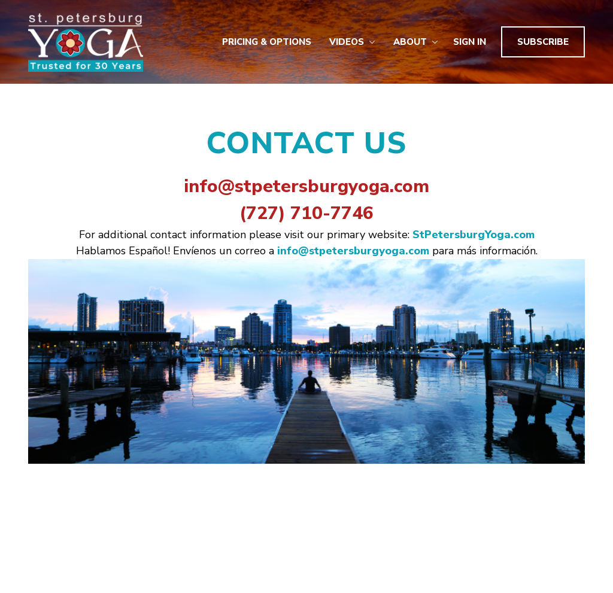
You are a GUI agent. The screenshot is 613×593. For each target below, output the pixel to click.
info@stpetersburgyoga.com (306, 186)
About (415, 42)
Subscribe (543, 42)
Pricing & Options (266, 42)
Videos (352, 42)
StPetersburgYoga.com (473, 234)
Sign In (469, 42)
